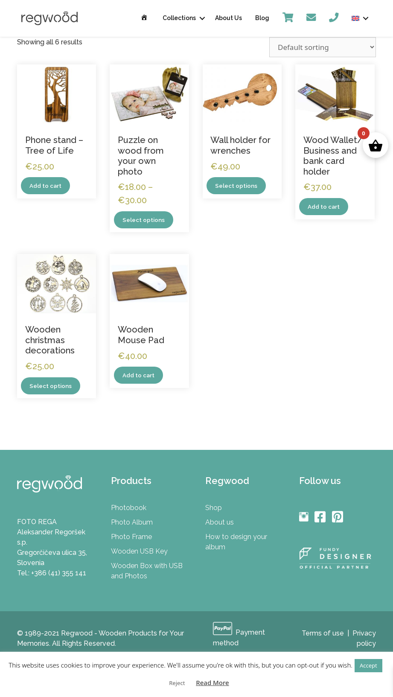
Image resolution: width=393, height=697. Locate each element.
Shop (213, 508)
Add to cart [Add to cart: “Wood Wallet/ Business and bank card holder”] (324, 206)
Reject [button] (177, 683)
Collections (179, 18)
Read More (212, 682)
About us (219, 523)
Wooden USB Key (139, 552)
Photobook (128, 508)
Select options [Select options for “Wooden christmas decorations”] (50, 385)
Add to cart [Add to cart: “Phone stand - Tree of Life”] (45, 185)
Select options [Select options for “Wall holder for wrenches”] (236, 185)
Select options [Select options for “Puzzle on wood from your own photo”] (143, 219)
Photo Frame (131, 537)
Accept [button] (368, 665)
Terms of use (323, 634)
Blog (262, 18)
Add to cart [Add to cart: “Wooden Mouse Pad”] (138, 375)
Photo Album (132, 523)
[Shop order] (322, 47)
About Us (228, 18)
